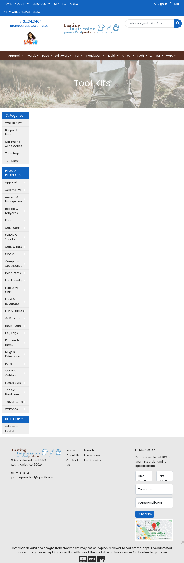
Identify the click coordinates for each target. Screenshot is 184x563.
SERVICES (39, 4)
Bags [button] (45, 56)
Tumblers (12, 161)
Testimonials (90, 460)
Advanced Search (12, 428)
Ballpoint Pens (11, 132)
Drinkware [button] (62, 56)
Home (70, 450)
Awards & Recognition (13, 199)
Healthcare (13, 326)
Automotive (13, 190)
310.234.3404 (31, 21)
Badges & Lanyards (11, 211)
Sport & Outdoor (11, 373)
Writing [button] (155, 56)
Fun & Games (14, 311)
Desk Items (13, 273)
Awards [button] (31, 56)
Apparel (11, 182)
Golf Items (12, 318)
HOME (7, 4)
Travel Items (14, 402)
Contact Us (72, 462)
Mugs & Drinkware (12, 354)
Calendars (12, 228)
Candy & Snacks (11, 237)
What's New (13, 123)
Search (89, 450)
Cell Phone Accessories (13, 144)
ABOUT (19, 4)
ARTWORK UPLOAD (16, 12)
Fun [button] (77, 56)
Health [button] (111, 56)
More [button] (169, 56)
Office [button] (126, 56)
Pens (8, 364)
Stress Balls (13, 383)
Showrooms (90, 455)
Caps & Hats (13, 247)
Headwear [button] (93, 56)
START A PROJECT (67, 4)
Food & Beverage (12, 301)
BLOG (36, 12)
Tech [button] (140, 56)
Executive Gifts (12, 290)
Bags (8, 220)
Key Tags (11, 333)
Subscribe (145, 514)
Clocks (10, 254)
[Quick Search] (149, 23)
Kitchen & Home (12, 342)
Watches (11, 409)
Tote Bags (12, 153)
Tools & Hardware (12, 392)
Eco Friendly (13, 280)
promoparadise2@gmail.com (30, 26)
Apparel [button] (14, 56)
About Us (72, 455)
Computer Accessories (13, 263)
